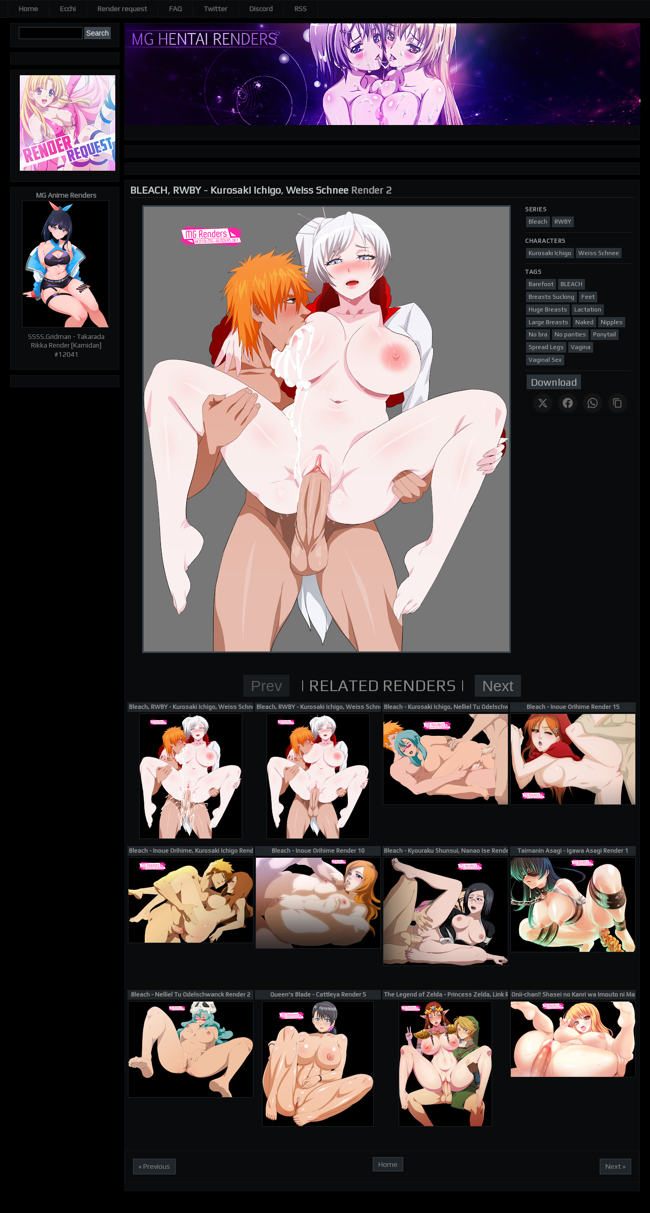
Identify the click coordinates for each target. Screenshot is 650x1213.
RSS (301, 9)
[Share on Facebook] (567, 403)
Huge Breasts (548, 309)
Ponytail (604, 334)
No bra (538, 334)
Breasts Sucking (551, 296)
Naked (584, 322)
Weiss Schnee (317, 190)
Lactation (587, 309)
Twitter (216, 9)
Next (498, 685)
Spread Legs (546, 347)
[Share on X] (542, 403)
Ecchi (68, 9)
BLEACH (149, 190)
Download (554, 382)
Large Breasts (548, 322)
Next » (615, 1166)
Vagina (581, 347)
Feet (588, 296)
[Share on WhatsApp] (592, 403)
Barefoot (541, 284)
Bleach (538, 221)
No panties (570, 334)
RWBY (187, 190)
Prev (266, 685)
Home (28, 9)
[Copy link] (617, 403)
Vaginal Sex (545, 359)
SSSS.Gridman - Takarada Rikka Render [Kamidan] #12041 (66, 345)
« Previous (154, 1166)
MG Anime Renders (66, 195)
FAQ (175, 9)
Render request (122, 9)
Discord (261, 9)
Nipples (612, 322)
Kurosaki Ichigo (245, 190)
